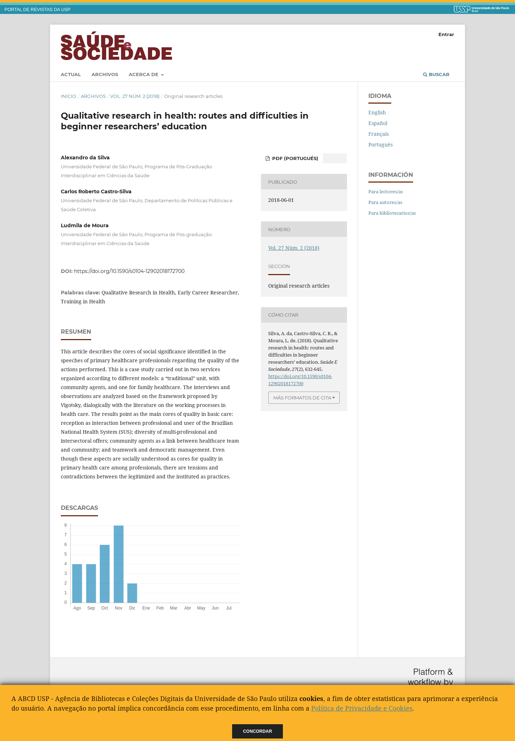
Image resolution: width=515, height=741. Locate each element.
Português (380, 144)
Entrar (446, 34)
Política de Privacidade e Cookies (361, 708)
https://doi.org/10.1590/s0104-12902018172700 (129, 271)
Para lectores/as (385, 191)
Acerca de (144, 74)
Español (377, 123)
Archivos (105, 74)
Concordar (257, 731)
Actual (71, 74)
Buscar (436, 74)
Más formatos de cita (302, 398)
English (377, 112)
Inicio (68, 96)
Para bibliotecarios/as (392, 213)
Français (378, 133)
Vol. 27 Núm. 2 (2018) (135, 96)
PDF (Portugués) (294, 158)
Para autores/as (385, 202)
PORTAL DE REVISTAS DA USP (37, 9)
